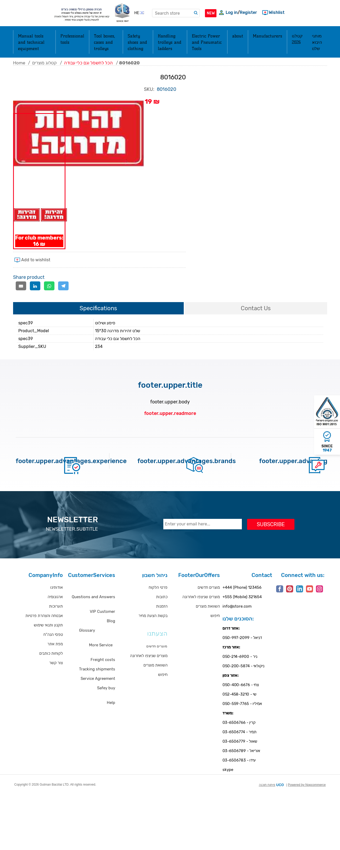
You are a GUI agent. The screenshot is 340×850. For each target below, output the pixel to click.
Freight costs (103, 672)
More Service (101, 657)
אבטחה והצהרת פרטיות (44, 628)
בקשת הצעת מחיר (153, 628)
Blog (111, 633)
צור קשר (56, 675)
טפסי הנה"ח (53, 647)
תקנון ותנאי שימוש (48, 637)
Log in (232, 12)
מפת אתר (55, 656)
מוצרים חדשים (209, 600)
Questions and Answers (93, 609)
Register (248, 12)
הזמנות (162, 618)
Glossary (87, 643)
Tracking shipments (97, 681)
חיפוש (163, 687)
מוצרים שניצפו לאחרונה (149, 668)
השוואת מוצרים (155, 677)
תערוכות (56, 618)
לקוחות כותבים (51, 666)
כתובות (162, 609)
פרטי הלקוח (158, 600)
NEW (211, 13)
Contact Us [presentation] (256, 320)
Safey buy (106, 700)
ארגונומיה (55, 609)
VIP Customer (102, 624)
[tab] (98, 321)
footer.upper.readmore (170, 426)
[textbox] (175, 13)
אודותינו (56, 600)
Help (111, 715)
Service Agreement (98, 691)
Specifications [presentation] (98, 320)
